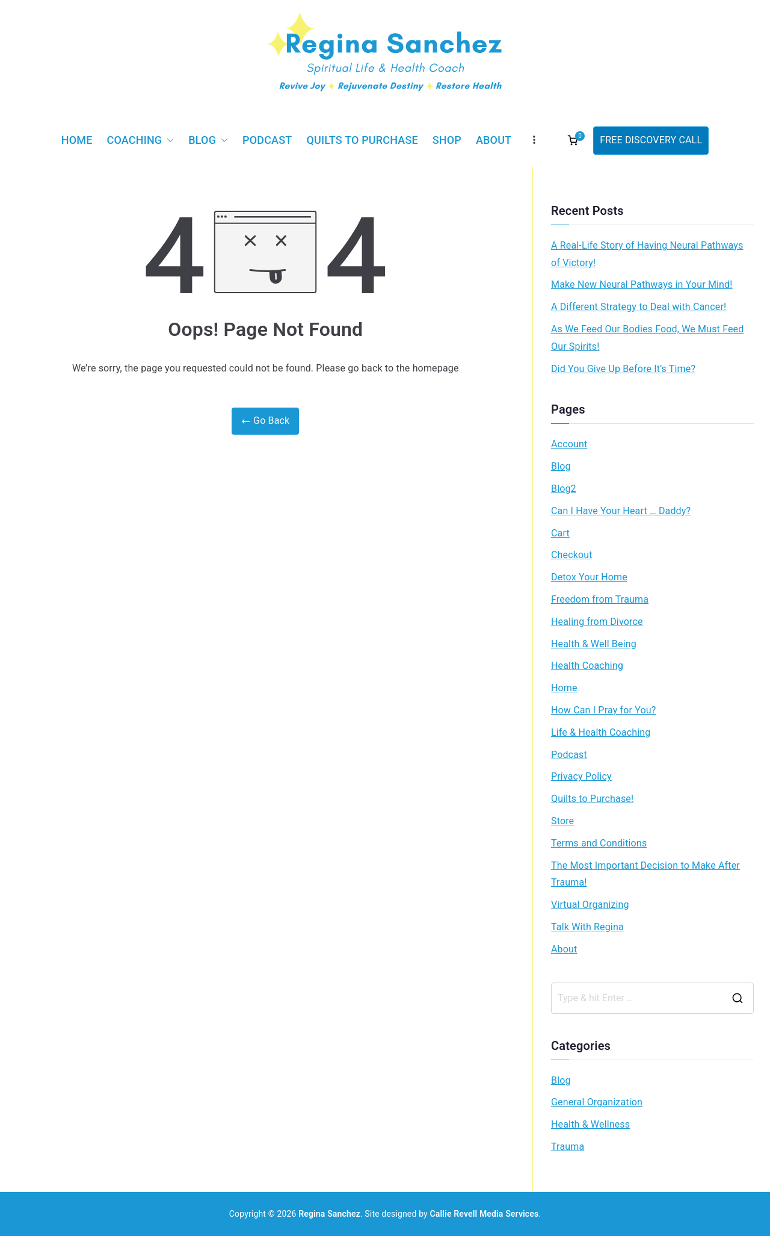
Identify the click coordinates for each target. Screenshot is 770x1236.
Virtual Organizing (590, 904)
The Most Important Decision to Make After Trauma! (645, 874)
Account (569, 444)
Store (562, 821)
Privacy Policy (581, 776)
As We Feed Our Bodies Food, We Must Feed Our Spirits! (647, 337)
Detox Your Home (589, 577)
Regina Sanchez (329, 1214)
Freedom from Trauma (599, 599)
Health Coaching (587, 665)
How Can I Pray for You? (603, 710)
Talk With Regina (587, 927)
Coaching (140, 140)
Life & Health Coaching (600, 732)
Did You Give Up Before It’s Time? (623, 368)
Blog (208, 140)
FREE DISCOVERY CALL (651, 140)
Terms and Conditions (599, 843)
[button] (168, 140)
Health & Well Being (593, 644)
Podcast (267, 140)
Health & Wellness (590, 1124)
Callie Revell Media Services (484, 1214)
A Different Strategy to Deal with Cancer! (638, 306)
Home (77, 140)
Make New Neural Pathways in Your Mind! (642, 284)
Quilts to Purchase (361, 140)
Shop (447, 140)
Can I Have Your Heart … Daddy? (621, 511)
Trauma (567, 1146)
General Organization (596, 1102)
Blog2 (563, 488)
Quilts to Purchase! (592, 798)
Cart (560, 533)
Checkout (572, 555)
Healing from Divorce (597, 621)
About (493, 140)
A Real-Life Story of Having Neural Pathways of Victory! (647, 254)
